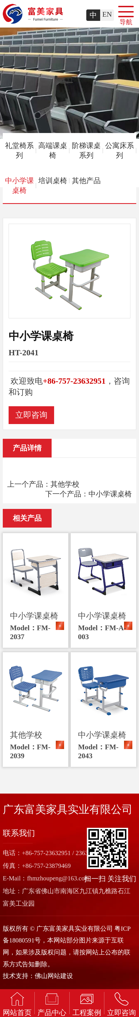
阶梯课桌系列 (86, 150)
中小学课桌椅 (19, 185)
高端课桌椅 (52, 150)
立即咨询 (31, 414)
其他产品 (86, 181)
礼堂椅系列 (19, 150)
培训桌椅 (52, 181)
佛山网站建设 (54, 975)
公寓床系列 (119, 150)
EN (107, 14)
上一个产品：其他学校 (43, 484)
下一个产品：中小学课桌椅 (88, 494)
